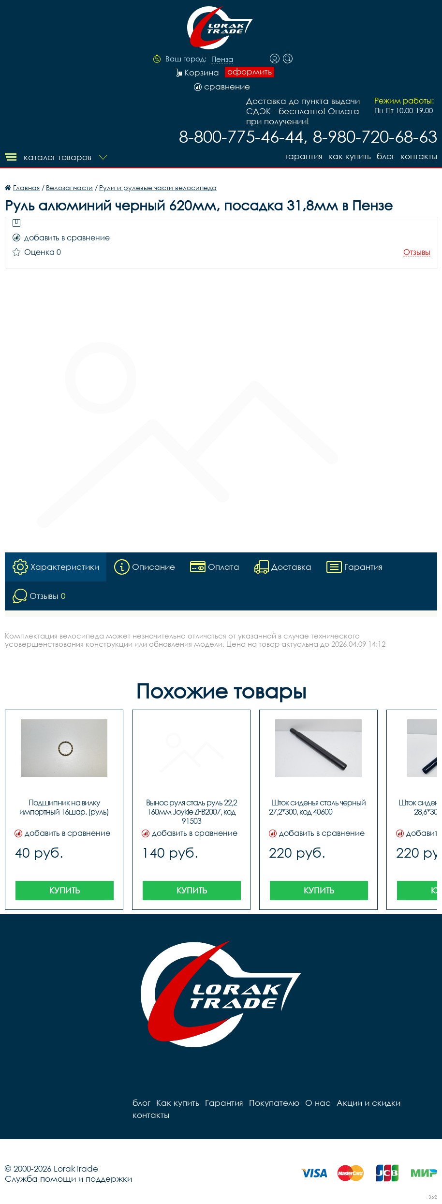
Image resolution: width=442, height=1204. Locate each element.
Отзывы (416, 252)
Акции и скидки (368, 1103)
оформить (249, 71)
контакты (418, 156)
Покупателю (274, 1103)
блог (386, 156)
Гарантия (304, 156)
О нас (318, 1103)
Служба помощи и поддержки (68, 1179)
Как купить (349, 156)
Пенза (222, 59)
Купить (64, 890)
